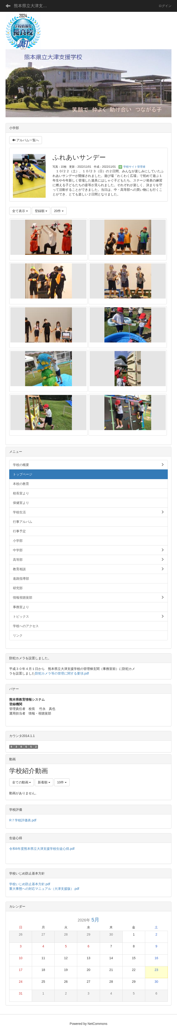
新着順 (44, 782)
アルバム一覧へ (25, 140)
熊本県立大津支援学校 (33, 5)
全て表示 (20, 211)
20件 (59, 211)
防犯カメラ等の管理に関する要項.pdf (62, 673)
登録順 (41, 211)
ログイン (165, 6)
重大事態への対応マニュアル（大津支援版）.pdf (44, 888)
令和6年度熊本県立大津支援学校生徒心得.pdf (41, 848)
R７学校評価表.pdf (22, 820)
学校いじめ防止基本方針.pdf (31, 884)
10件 (62, 782)
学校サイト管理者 (131, 166)
